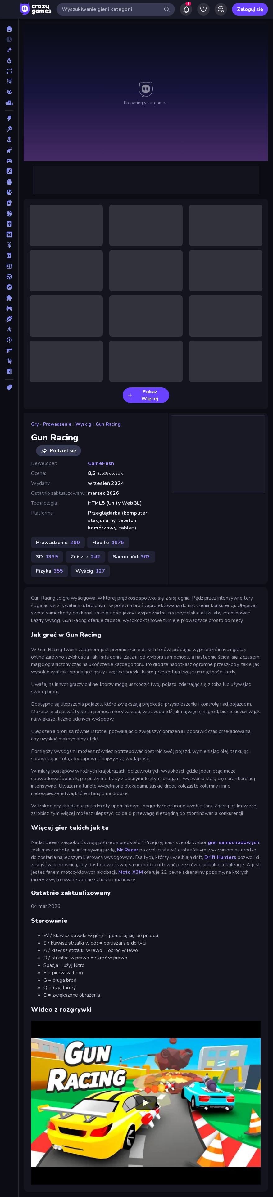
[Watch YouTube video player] (146, 1102)
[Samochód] (9, 308)
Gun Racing (108, 424)
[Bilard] (9, 129)
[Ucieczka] (9, 371)
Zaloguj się (250, 9)
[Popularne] (9, 60)
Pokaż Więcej (143, 395)
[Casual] (9, 139)
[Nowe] (9, 50)
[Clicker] (9, 150)
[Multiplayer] (9, 92)
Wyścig (83, 424)
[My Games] (203, 9)
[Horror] (9, 181)
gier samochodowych (233, 842)
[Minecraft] (9, 234)
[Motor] (9, 245)
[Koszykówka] (9, 213)
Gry (35, 424)
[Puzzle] (9, 298)
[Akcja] (9, 118)
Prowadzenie (57, 424)
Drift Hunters (220, 857)
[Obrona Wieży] (9, 255)
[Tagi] (9, 387)
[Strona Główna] (9, 29)
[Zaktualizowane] (9, 71)
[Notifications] (186, 9)
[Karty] (9, 203)
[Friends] (221, 9)
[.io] (9, 192)
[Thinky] (9, 361)
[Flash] (9, 171)
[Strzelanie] (9, 340)
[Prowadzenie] (9, 276)
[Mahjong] (9, 224)
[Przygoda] (9, 287)
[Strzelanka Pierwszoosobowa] (9, 350)
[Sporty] (9, 319)
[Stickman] (9, 329)
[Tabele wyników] (9, 102)
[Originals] (9, 81)
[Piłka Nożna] (9, 266)
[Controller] (9, 160)
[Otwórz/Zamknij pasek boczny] (9, 9)
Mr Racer (127, 849)
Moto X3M (130, 872)
